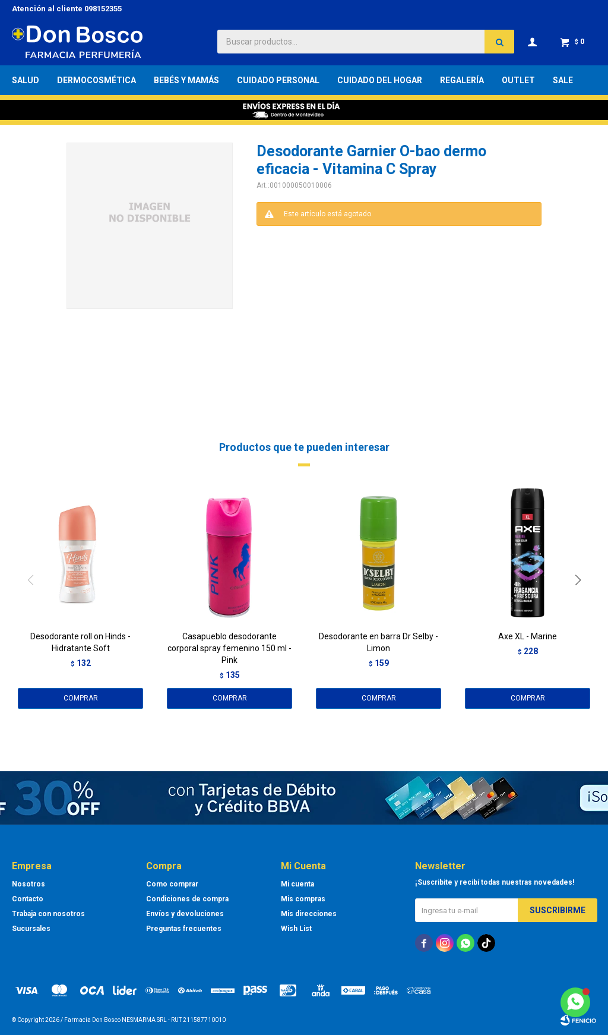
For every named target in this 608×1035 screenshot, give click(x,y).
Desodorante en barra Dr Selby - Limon (378, 642)
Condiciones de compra (187, 899)
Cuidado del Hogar (379, 80)
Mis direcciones (309, 914)
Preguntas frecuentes (183, 928)
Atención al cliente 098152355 (67, 8)
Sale (563, 80)
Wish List (296, 928)
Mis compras (303, 899)
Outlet (518, 80)
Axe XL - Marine (527, 636)
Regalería (462, 80)
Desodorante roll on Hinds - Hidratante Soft (80, 642)
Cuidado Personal (278, 80)
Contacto (27, 899)
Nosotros (28, 884)
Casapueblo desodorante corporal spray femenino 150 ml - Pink (229, 648)
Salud (25, 80)
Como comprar (172, 884)
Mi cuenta (297, 884)
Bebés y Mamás (186, 80)
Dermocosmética (96, 80)
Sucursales (31, 928)
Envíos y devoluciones (185, 914)
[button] (582, 604)
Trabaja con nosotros (48, 914)
